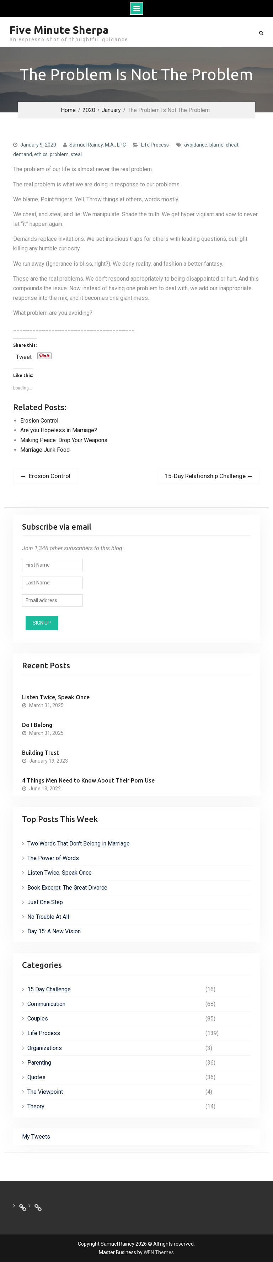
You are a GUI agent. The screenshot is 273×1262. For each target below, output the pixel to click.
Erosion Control (39, 420)
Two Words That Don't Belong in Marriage (78, 843)
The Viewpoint (45, 1091)
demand (22, 154)
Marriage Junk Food (45, 449)
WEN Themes (159, 1252)
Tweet (24, 356)
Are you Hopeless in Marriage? (58, 430)
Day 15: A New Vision (54, 931)
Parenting (39, 1062)
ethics (41, 154)
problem (59, 154)
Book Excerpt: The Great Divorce (67, 887)
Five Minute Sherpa (59, 30)
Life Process (155, 145)
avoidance (195, 145)
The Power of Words (53, 858)
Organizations (44, 1048)
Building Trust (40, 752)
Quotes (36, 1077)
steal (76, 154)
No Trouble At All (48, 916)
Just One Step (45, 902)
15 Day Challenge (49, 989)
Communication (46, 1004)
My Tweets (36, 1136)
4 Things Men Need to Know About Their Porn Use (88, 780)
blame (216, 145)
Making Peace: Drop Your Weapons (63, 440)
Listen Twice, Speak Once (56, 697)
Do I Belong (37, 725)
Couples (37, 1018)
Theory (35, 1106)
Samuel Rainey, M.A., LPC (97, 145)
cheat (232, 145)
